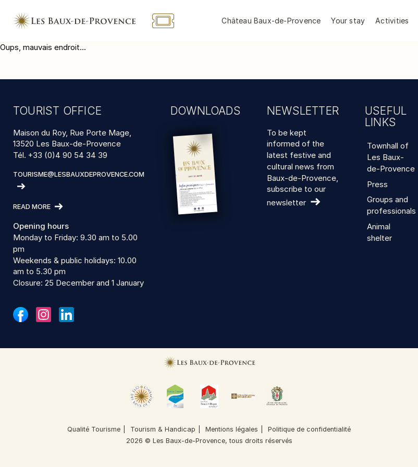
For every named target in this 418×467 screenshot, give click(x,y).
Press (377, 184)
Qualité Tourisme (93, 429)
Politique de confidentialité (309, 429)
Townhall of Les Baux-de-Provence (391, 157)
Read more (32, 207)
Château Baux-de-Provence (271, 20)
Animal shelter (379, 232)
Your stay (348, 20)
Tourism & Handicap (162, 429)
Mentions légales (231, 429)
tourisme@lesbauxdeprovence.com (78, 174)
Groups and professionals (391, 205)
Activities (392, 20)
